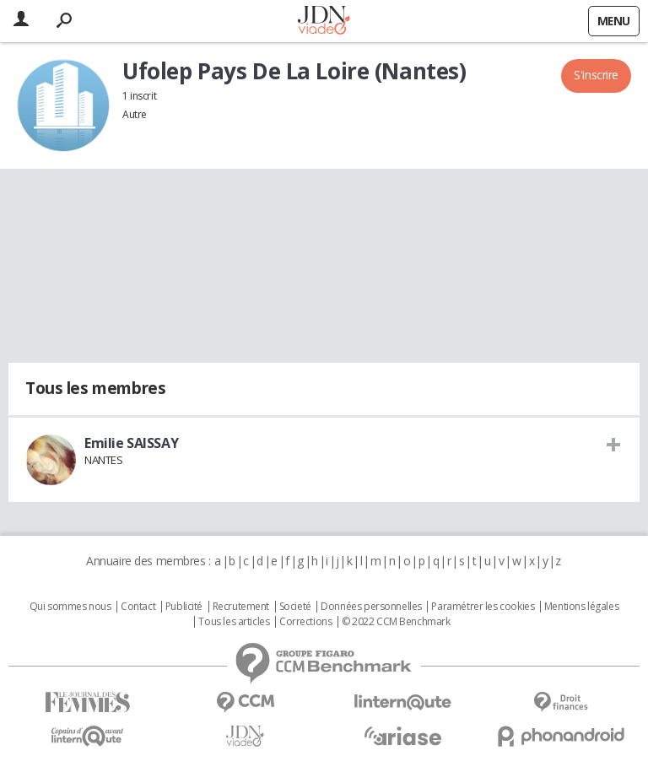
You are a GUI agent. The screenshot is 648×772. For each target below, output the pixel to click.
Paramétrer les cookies (482, 607)
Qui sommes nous (70, 607)
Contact (138, 607)
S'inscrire (596, 75)
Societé (295, 607)
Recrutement (241, 607)
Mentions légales (581, 607)
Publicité (183, 607)
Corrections (305, 622)
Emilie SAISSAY (131, 443)
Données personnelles (371, 607)
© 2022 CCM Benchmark (396, 622)
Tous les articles (233, 622)
